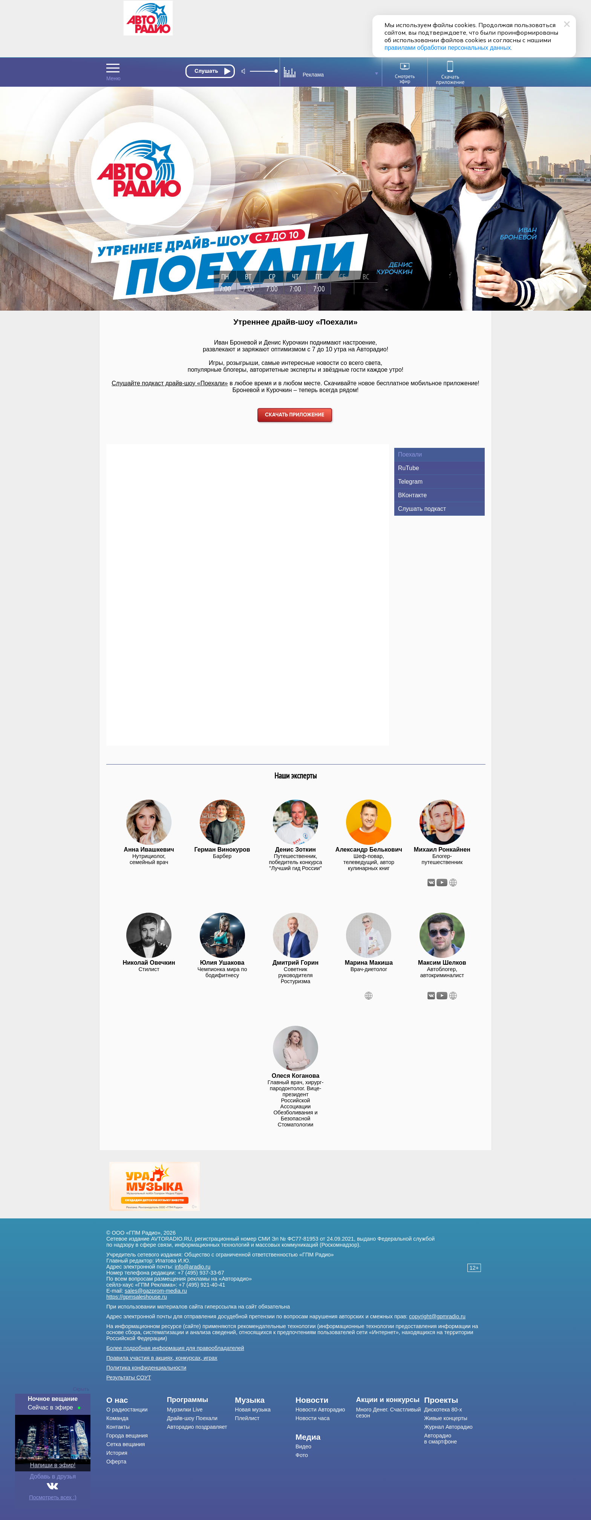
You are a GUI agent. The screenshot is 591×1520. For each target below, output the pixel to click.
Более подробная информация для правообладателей (175, 1348)
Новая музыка (253, 1410)
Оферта (116, 1462)
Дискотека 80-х (443, 1410)
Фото (302, 1455)
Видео (303, 1446)
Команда (117, 1418)
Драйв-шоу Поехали (192, 1418)
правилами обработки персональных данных (447, 47)
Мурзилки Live (185, 1410)
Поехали (410, 454)
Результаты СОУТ (128, 1377)
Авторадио (440, 1439)
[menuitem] (136, 1400)
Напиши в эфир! (53, 1465)
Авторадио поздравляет (197, 1427)
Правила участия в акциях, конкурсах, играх (161, 1358)
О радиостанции (127, 1410)
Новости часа (313, 1418)
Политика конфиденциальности (146, 1368)
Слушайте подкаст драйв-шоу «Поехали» (170, 383)
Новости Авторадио (320, 1410)
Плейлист (247, 1418)
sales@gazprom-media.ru (156, 1291)
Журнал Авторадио (448, 1427)
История (116, 1453)
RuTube (408, 468)
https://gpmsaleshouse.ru (136, 1297)
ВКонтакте (412, 495)
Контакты (118, 1427)
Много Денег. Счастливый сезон (388, 1413)
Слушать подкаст (422, 509)
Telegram (410, 481)
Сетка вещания (125, 1444)
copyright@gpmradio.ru (437, 1316)
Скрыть (81, 1389)
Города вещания (127, 1436)
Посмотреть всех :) (53, 1497)
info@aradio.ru (193, 1267)
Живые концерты (445, 1418)
